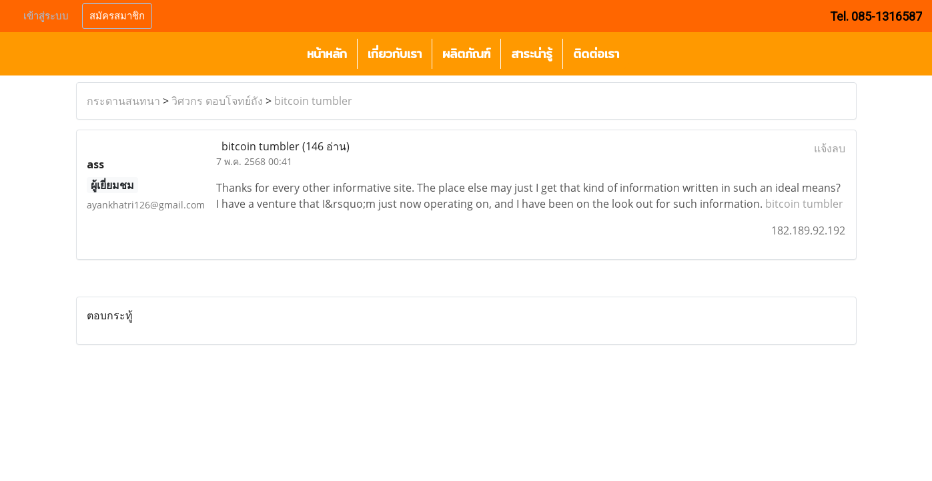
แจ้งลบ (829, 148)
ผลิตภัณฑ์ (466, 53)
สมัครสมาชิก (117, 16)
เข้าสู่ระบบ (46, 16)
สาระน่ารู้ (531, 53)
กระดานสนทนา (123, 101)
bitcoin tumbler (313, 101)
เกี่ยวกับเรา (395, 53)
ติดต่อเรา (596, 53)
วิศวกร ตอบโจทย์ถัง (217, 101)
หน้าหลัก (327, 53)
